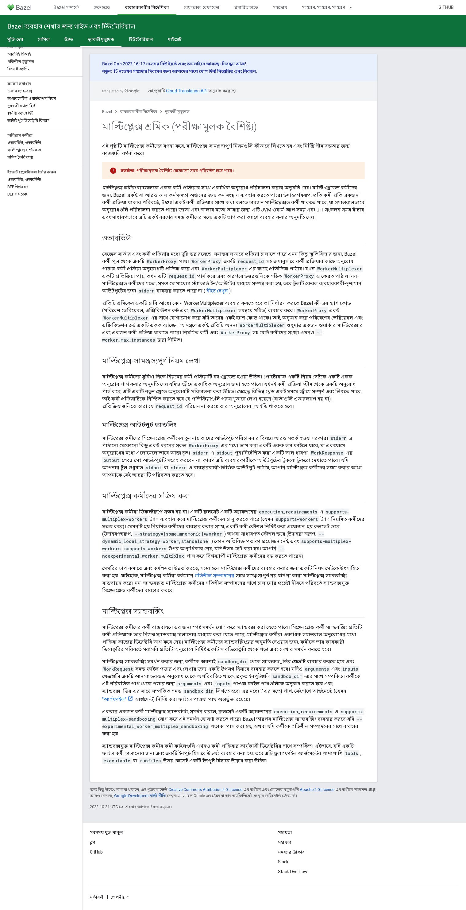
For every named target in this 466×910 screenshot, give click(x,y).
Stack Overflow (292, 871)
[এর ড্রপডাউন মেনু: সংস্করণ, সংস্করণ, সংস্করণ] (353, 7)
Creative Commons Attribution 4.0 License (205, 789)
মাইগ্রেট (175, 39)
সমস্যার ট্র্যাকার (291, 852)
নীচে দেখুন (217, 291)
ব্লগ (92, 842)
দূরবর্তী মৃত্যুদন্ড (177, 111)
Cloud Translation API (186, 90)
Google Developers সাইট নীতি (140, 795)
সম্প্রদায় (280, 7)
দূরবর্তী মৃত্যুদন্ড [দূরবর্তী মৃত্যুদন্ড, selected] (101, 39)
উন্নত (68, 39)
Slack (283, 861)
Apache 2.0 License (317, 789)
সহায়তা (284, 842)
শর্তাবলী (97, 897)
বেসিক (44, 39)
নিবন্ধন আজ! (234, 63)
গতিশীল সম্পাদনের (214, 576)
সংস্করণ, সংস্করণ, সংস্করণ (323, 7)
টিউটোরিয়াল (141, 39)
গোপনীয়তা (120, 897)
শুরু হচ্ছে (102, 7)
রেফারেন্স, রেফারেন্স (201, 7)
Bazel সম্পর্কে (66, 7)
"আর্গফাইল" (114, 699)
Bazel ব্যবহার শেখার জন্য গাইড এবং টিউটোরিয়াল (71, 26)
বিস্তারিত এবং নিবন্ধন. (237, 71)
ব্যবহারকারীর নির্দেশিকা (138, 111)
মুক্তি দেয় (15, 39)
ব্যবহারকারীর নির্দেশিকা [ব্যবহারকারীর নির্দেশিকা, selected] (147, 7)
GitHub (446, 7)
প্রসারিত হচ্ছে (246, 7)
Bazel (107, 111)
